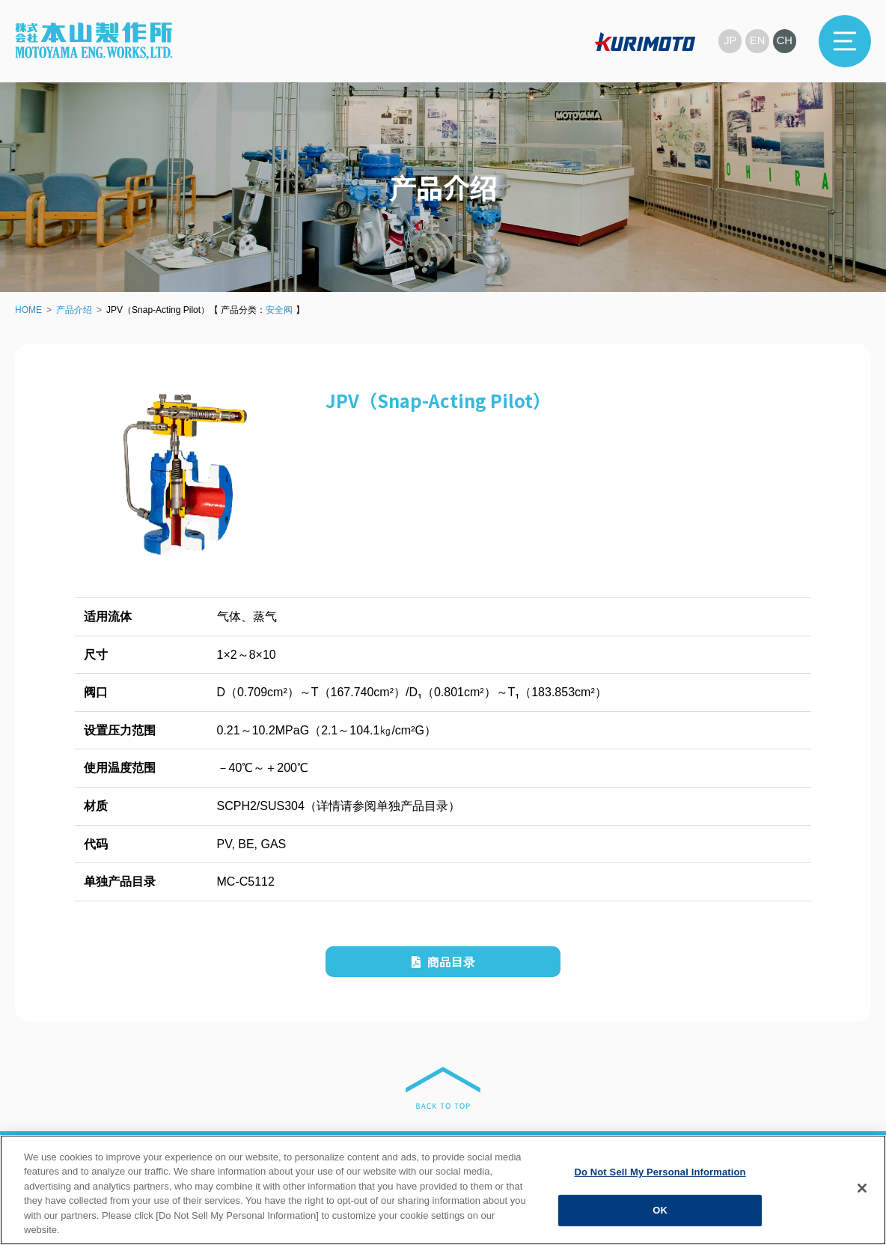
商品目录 (443, 961)
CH (784, 40)
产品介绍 (74, 310)
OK (660, 1210)
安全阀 (279, 310)
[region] (443, 1190)
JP (729, 40)
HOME (28, 310)
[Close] (862, 1188)
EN (757, 40)
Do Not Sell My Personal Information (659, 1172)
